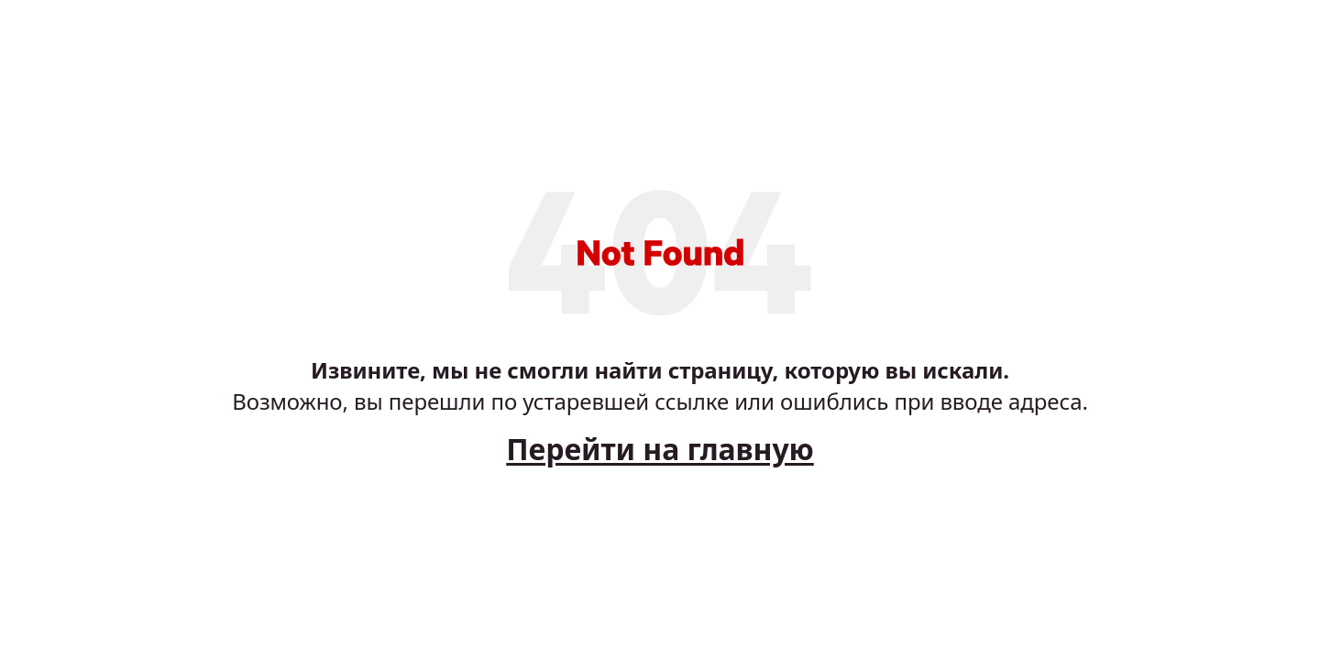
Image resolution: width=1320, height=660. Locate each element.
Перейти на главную (659, 448)
